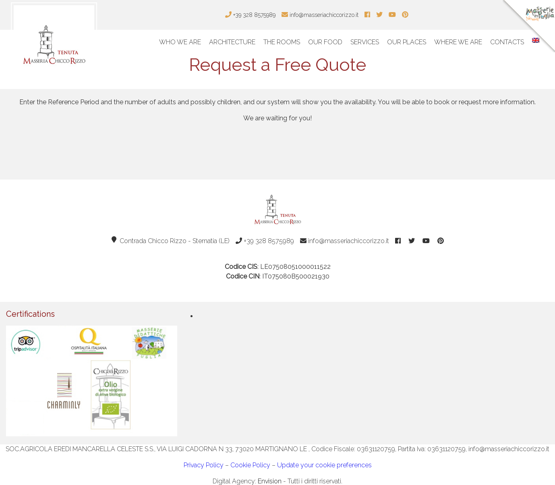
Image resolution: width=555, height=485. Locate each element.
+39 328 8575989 (265, 241)
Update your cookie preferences (324, 465)
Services (364, 42)
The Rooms (281, 42)
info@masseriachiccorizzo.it (344, 241)
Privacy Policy (204, 465)
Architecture (232, 42)
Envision (270, 481)
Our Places (406, 42)
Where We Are (458, 42)
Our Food (325, 42)
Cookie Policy (250, 465)
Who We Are (180, 42)
